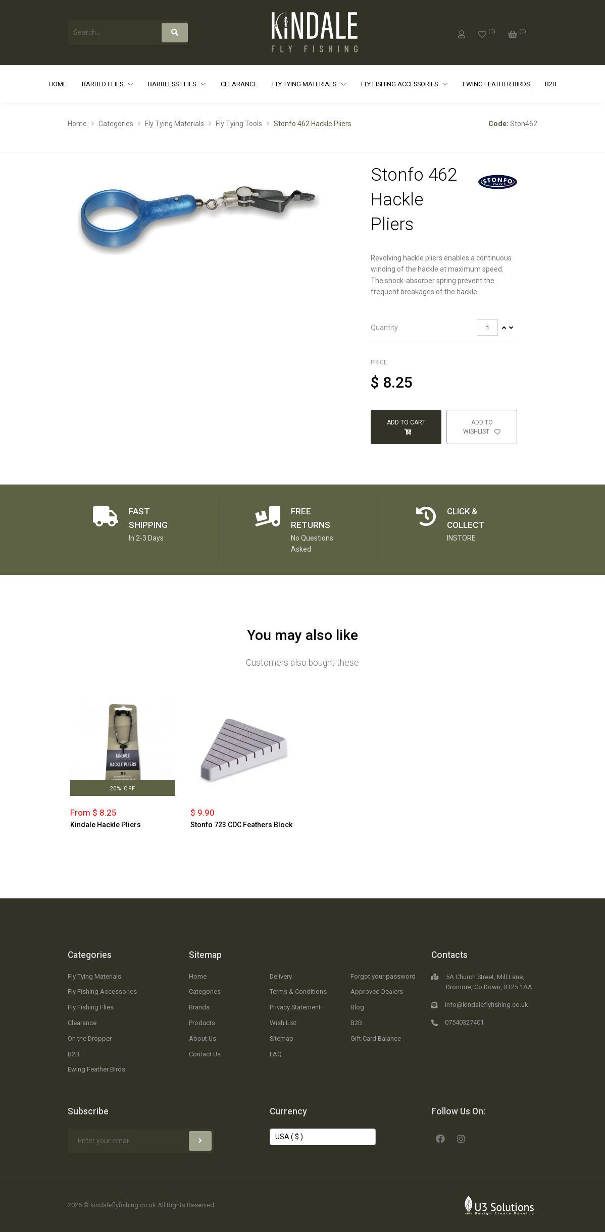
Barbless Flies (172, 84)
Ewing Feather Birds (496, 84)
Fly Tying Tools (239, 124)
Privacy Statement (295, 1007)
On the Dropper (90, 1038)
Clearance (239, 84)
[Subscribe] (200, 1141)
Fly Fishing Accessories (400, 84)
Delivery (281, 976)
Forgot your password (383, 976)
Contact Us (205, 1054)
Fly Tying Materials (305, 84)
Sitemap (205, 955)
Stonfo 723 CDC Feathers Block (241, 825)
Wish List (283, 1023)
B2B (551, 84)
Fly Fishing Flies (91, 1007)
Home (57, 84)
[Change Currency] (323, 1137)
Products (202, 1023)
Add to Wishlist (481, 427)
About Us (202, 1038)
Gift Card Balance (375, 1038)
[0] (486, 32)
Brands (199, 1007)
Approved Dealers (376, 991)
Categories (115, 124)
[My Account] (461, 32)
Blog (357, 1007)
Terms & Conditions (298, 991)
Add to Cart (406, 427)
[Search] (175, 32)
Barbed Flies (103, 84)
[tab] (444, 327)
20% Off (122, 788)
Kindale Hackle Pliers (105, 825)
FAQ (276, 1054)
